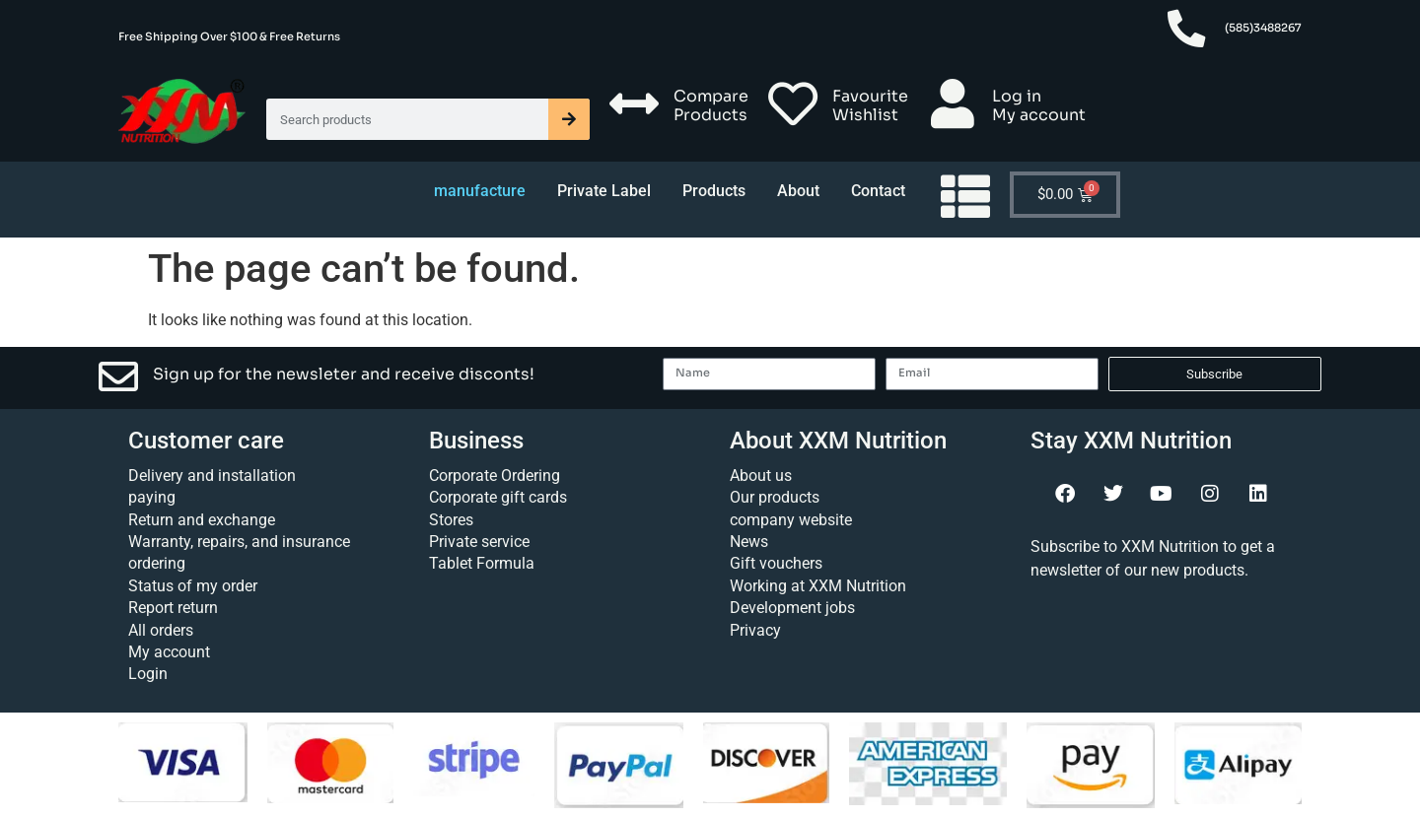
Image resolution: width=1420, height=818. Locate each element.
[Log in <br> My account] (952, 103)
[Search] (569, 119)
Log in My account (1039, 105)
